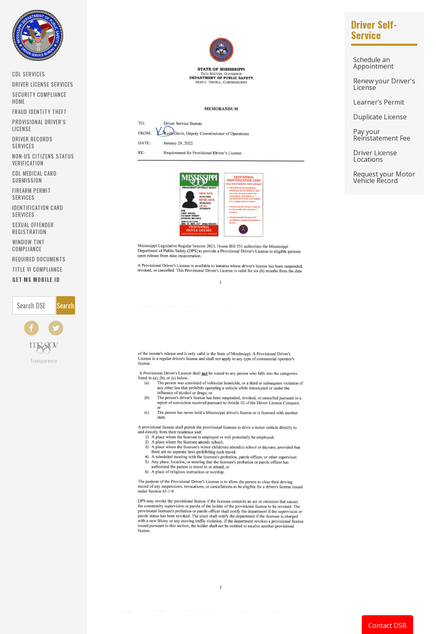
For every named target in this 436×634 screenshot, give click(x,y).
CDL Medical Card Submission (34, 177)
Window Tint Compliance (28, 245)
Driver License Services (42, 84)
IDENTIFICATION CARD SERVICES (37, 211)
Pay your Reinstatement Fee (381, 135)
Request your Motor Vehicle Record (384, 177)
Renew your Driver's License (384, 84)
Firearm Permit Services (31, 194)
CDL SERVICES (28, 74)
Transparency (43, 360)
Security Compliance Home (39, 98)
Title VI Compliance (37, 269)
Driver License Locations (375, 156)
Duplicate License (380, 116)
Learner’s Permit (378, 102)
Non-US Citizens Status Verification (43, 159)
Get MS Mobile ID (36, 280)
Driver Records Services (32, 142)
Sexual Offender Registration (33, 228)
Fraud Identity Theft (39, 112)
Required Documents (39, 259)
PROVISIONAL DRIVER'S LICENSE (39, 125)
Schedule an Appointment (373, 63)
